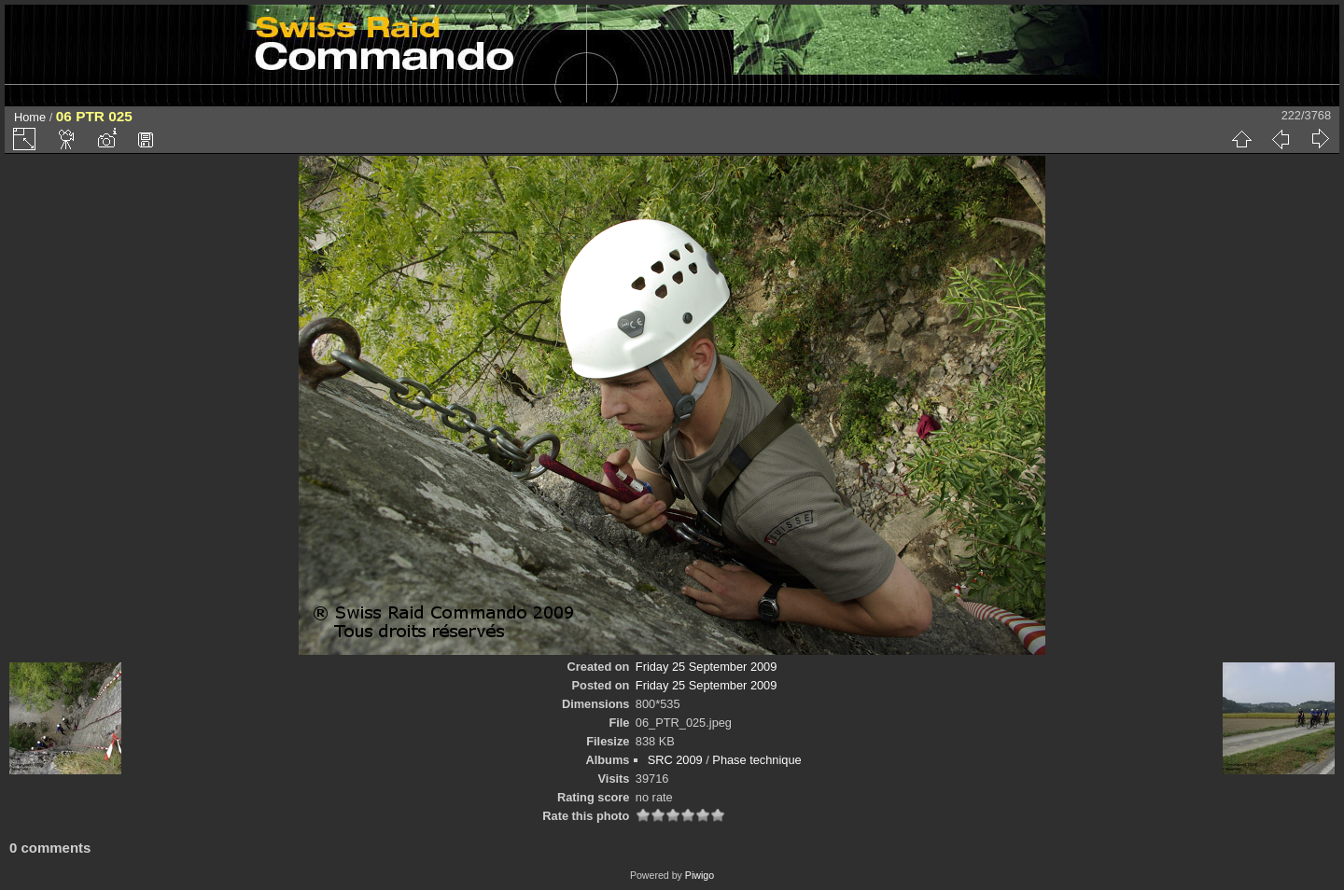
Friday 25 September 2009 (706, 667)
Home (30, 117)
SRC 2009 (675, 760)
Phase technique (756, 760)
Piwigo (699, 875)
